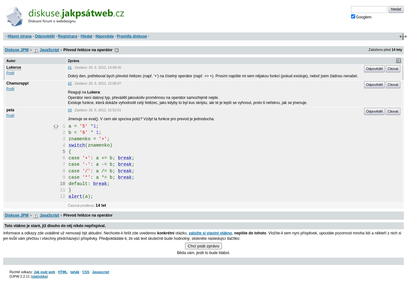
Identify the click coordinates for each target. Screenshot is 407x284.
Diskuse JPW (17, 50)
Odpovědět (45, 36)
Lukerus (13, 67)
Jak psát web (44, 272)
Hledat (86, 36)
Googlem (361, 16)
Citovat (393, 69)
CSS (85, 272)
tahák (74, 272)
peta (10, 110)
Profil (10, 73)
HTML (62, 272)
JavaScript (49, 50)
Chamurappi (17, 83)
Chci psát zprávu (203, 246)
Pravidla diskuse (132, 36)
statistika (39, 276)
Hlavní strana (19, 36)
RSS (117, 50)
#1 (70, 67)
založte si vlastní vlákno (210, 233)
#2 (70, 83)
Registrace (67, 36)
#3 (70, 110)
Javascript (100, 272)
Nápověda (104, 36)
